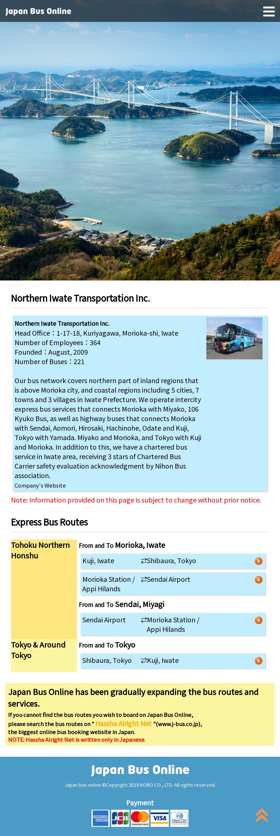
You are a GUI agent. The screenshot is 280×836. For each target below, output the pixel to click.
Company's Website (40, 485)
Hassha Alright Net (124, 723)
